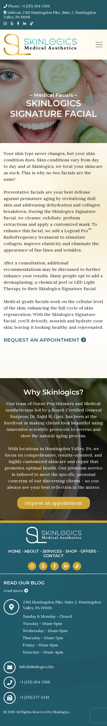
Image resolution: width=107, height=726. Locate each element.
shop (71, 551)
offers (88, 551)
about (31, 551)
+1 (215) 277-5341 (34, 697)
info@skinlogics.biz (36, 666)
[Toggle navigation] (99, 44)
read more (16, 590)
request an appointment (53, 503)
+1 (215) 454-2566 (35, 6)
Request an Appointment (45, 340)
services (52, 551)
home (14, 551)
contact (53, 556)
